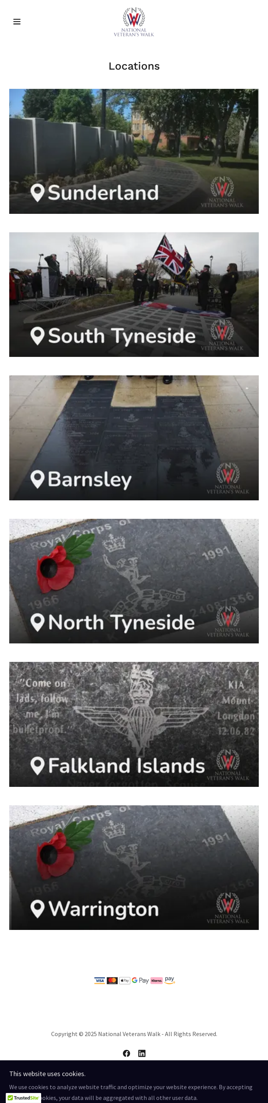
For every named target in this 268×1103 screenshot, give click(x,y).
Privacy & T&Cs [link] (134, 1081)
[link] (134, 21)
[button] (28, 21)
